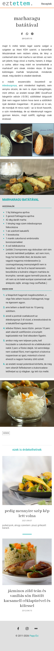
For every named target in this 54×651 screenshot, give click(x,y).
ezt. (17, 4)
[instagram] (27, 628)
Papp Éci (34, 635)
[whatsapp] (27, 33)
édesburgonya (9, 85)
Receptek (46, 3)
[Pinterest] (32, 33)
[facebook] (21, 33)
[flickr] (36, 628)
